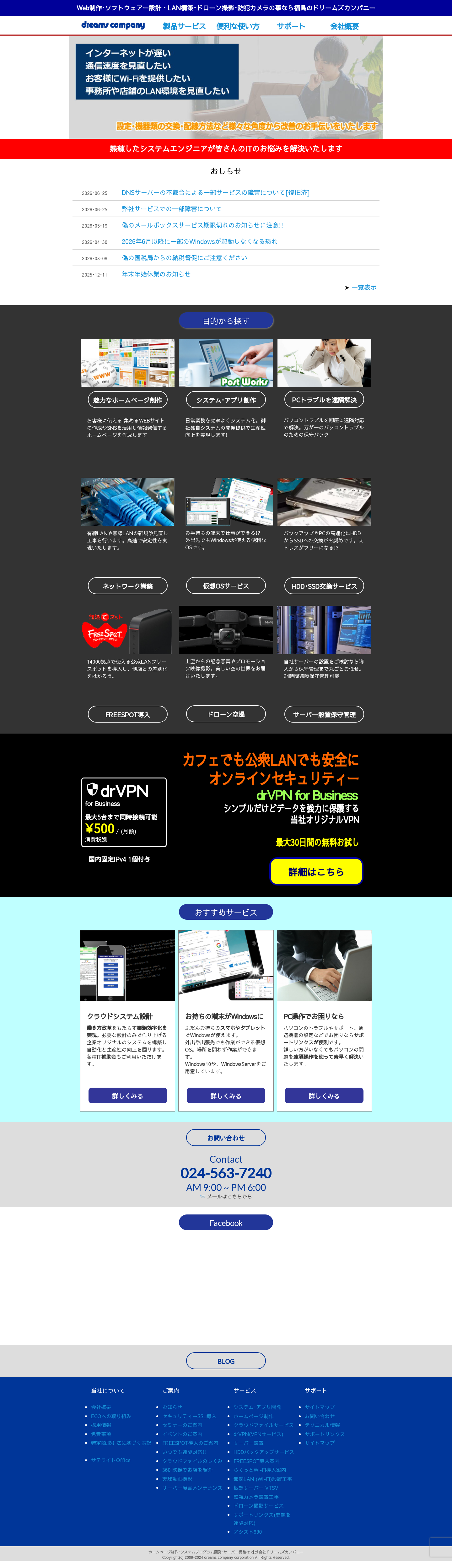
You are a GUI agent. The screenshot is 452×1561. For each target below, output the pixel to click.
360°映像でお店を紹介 (187, 1469)
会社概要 (344, 26)
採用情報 (101, 1424)
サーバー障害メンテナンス (192, 1487)
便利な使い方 (237, 26)
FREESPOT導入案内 (257, 1460)
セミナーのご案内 (182, 1424)
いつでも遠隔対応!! (184, 1451)
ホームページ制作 (254, 1416)
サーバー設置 (249, 1442)
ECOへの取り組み (111, 1416)
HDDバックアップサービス (264, 1451)
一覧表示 (363, 287)
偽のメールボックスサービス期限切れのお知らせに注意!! (202, 225)
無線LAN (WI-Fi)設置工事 (263, 1478)
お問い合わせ (320, 1416)
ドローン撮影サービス (259, 1505)
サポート (291, 26)
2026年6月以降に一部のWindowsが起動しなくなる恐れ (200, 241)
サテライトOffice (111, 1459)
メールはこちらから (226, 1196)
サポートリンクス (325, 1433)
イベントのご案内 (182, 1433)
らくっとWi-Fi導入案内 (260, 1469)
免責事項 (101, 1433)
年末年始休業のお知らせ (156, 274)
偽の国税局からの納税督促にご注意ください (184, 257)
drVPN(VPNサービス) (258, 1433)
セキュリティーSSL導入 (189, 1416)
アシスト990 (248, 1531)
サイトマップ (320, 1406)
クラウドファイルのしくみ (192, 1460)
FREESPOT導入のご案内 (190, 1442)
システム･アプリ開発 (257, 1406)
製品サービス (184, 26)
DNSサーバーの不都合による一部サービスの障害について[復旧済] (216, 192)
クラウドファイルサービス (264, 1424)
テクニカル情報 (322, 1424)
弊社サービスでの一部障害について (172, 208)
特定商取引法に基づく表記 (121, 1442)
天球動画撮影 (177, 1478)
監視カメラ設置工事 (256, 1496)
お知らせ (172, 1406)
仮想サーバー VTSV (256, 1487)
